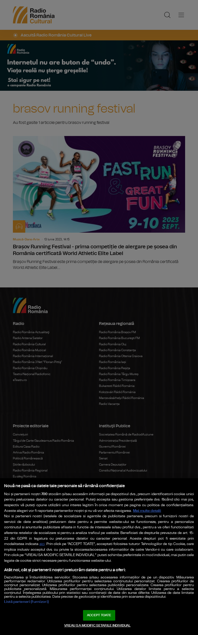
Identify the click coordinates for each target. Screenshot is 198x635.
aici (42, 544)
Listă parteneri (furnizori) (26, 602)
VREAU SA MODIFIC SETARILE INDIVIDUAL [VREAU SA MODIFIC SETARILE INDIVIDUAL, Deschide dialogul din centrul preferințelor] (97, 625)
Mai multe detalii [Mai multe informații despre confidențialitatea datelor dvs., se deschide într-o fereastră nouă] (147, 511)
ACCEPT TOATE (99, 615)
